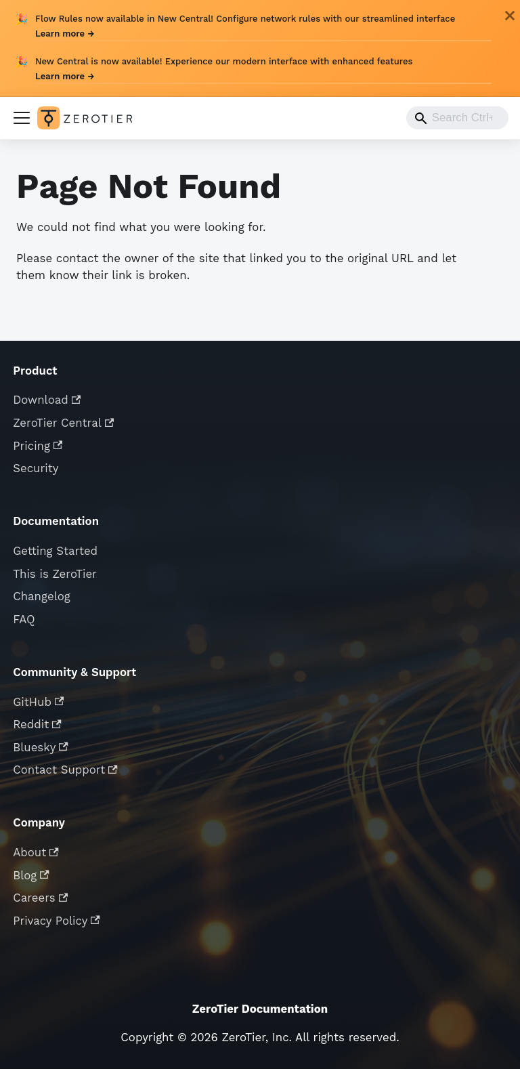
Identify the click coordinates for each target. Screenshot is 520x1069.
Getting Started (55, 551)
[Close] (510, 15)
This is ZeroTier (55, 574)
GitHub (38, 702)
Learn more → (64, 33)
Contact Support (65, 769)
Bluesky (40, 747)
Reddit (37, 724)
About (36, 852)
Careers (40, 897)
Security (35, 468)
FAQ (24, 619)
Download (47, 399)
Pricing (37, 446)
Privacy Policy (56, 920)
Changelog (41, 596)
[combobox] (457, 117)
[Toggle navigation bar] (22, 118)
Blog (31, 875)
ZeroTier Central (63, 422)
